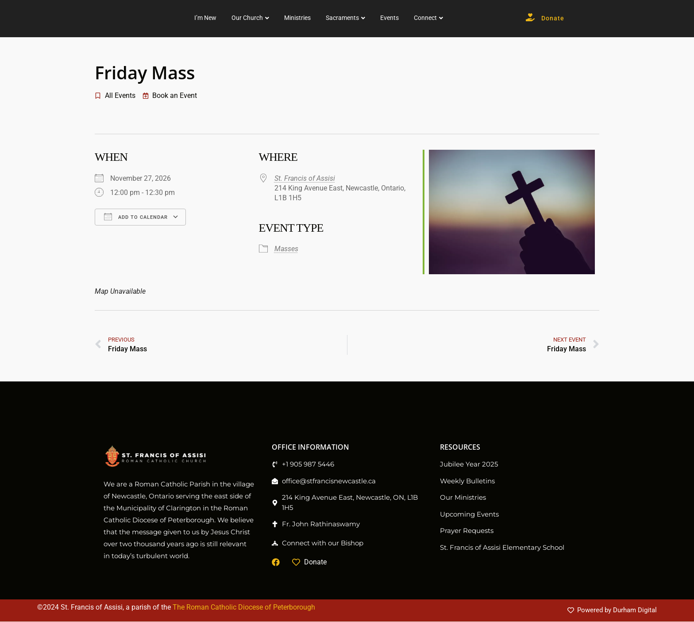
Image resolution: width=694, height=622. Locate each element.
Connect (493, 18)
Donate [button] (579, 18)
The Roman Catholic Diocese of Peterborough (244, 607)
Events (457, 18)
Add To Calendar (136, 217)
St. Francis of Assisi (304, 179)
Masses (286, 249)
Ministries (365, 18)
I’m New (273, 18)
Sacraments (410, 18)
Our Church (315, 18)
